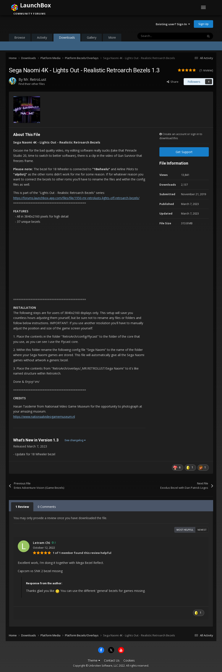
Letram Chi (41, 543)
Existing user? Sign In (173, 24)
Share (172, 82)
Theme (94, 660)
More (112, 37)
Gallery (91, 37)
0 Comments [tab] (47, 507)
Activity (42, 37)
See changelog (75, 440)
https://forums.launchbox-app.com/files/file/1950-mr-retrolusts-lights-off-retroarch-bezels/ (76, 198)
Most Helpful (185, 529)
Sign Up (203, 24)
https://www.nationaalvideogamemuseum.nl (44, 416)
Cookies (129, 660)
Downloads (67, 38)
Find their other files (32, 84)
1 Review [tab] (22, 507)
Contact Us (112, 660)
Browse (19, 37)
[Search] (161, 36)
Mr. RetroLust (35, 79)
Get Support (184, 152)
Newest (202, 529)
